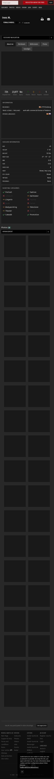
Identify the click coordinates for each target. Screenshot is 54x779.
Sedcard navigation (11, 37)
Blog (40, 7)
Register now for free (34, 2)
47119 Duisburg (45, 107)
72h (6, 93)
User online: (6, 750)
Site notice (5, 759)
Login (50, 2)
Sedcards (4, 7)
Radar (16, 750)
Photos (11, 7)
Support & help (6, 739)
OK (22, 771)
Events (35, 7)
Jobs (29, 7)
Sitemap (4, 753)
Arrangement (8, 231)
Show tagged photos (42, 725)
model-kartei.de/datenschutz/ (29, 767)
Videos (18, 7)
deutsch (42, 748)
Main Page (4, 736)
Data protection (6, 756)
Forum (24, 7)
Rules (3, 747)
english (42, 751)
